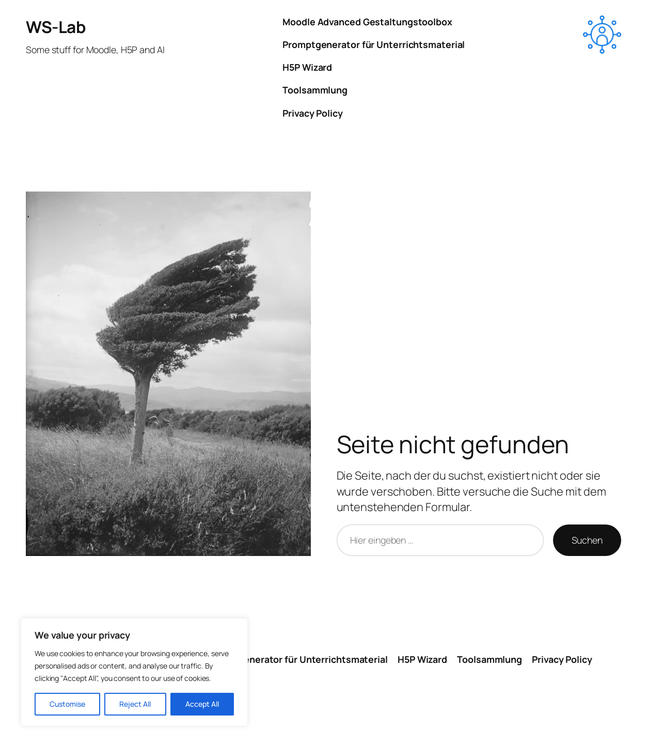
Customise (67, 704)
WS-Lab (55, 26)
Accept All (202, 704)
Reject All (135, 704)
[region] (134, 672)
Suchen (587, 540)
